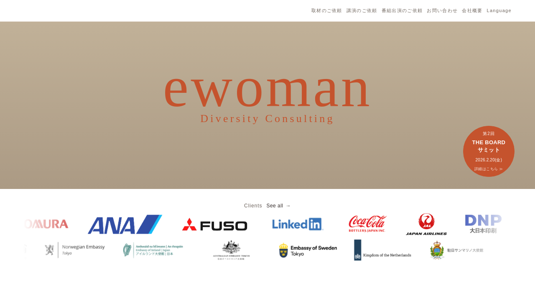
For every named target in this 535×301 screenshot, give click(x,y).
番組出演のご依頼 (402, 10)
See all (274, 210)
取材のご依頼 (326, 10)
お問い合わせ (442, 10)
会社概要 (472, 10)
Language (499, 10)
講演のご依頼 (361, 10)
